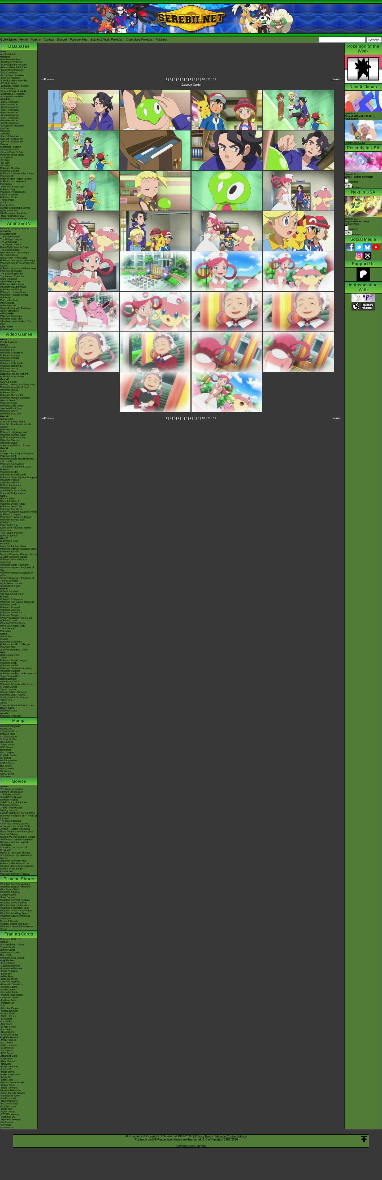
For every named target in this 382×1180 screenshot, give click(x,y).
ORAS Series (7, 773)
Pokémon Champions (11, 352)
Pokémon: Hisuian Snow (13, 292)
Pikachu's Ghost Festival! (13, 902)
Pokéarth (161, 39)
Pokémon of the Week (12, 155)
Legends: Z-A (7, 350)
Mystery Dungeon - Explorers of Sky (17, 568)
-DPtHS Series (8, 1026)
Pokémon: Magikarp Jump (14, 432)
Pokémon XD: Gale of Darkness (17, 602)
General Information (10, 726)
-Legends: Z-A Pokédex (12, 94)
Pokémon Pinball (9, 665)
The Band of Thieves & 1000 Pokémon (15, 468)
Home (24, 39)
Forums (36, 39)
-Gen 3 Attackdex (9, 107)
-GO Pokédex (7, 88)
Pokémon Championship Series (17, 173)
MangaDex (6, 728)
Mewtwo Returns (9, 799)
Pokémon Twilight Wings (13, 287)
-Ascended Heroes (10, 965)
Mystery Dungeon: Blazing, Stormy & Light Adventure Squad (18, 555)
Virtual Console (8, 689)
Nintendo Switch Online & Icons (17, 705)
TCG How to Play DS (11, 533)
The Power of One (10, 794)
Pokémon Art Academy (12, 464)
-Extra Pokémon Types (12, 944)
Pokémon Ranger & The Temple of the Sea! (18, 817)
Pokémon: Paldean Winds (14, 295)
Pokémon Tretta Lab (11, 506)
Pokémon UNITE (9, 368)
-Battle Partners (8, 1087)
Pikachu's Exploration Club (14, 908)
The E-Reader (7, 628)
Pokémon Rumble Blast (12, 519)
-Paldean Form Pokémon (13, 218)
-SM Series (6, 1018)
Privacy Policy (204, 1136)
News (3, 51)
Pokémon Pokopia (10, 355)
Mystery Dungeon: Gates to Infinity (18, 511)
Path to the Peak (9, 300)
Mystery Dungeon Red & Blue (16, 618)
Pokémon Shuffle (9, 472)
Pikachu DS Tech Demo (12, 623)
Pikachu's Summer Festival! (15, 900)
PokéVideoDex (8, 305)
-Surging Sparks (9, 987)
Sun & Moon (7, 419)
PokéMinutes (7, 302)
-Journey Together (9, 981)
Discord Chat (7, 205)
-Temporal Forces (9, 997)
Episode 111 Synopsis (359, 178)
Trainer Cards (7, 947)
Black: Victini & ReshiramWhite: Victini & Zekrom (17, 833)
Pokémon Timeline (10, 168)
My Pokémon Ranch (11, 583)
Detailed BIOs (7, 734)
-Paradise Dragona (10, 1095)
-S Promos (6, 1125)
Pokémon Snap (8, 663)
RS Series (5, 750)
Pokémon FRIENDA (10, 716)
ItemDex (4, 128)
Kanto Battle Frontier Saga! (14, 247)
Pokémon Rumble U (11, 509)
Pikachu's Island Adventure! (14, 905)
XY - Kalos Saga (9, 255)
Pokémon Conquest (10, 514)
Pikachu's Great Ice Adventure (16, 910)
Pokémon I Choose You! (13, 860)
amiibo (3, 702)
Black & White (7, 498)
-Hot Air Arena (7, 1085)
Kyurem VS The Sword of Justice (17, 837)
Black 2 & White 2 (9, 501)
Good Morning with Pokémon (15, 308)
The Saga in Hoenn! (10, 244)
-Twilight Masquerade (11, 995)
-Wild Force (6, 1109)
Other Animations (9, 310)
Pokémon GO (7, 360)
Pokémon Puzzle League (13, 660)
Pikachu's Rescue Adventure (15, 886)
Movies (19, 781)
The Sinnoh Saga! (9, 249)
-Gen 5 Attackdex (9, 112)
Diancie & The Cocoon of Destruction (13, 848)
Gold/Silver (6, 636)
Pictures (353, 187)
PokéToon (5, 297)
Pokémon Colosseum (11, 599)
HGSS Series (7, 763)
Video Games (18, 334)
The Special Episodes (11, 273)
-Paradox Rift (7, 1003)
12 (214, 79)
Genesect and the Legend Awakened (14, 843)
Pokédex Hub (79, 39)
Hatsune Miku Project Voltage (16, 178)
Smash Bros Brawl (10, 586)
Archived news (8, 54)
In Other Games (8, 686)
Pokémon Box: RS (10, 610)
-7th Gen (5, 165)
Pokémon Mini (7, 647)
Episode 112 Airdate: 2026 (357, 221)
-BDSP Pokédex (9, 83)
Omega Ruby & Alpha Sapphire (16, 453)
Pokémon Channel (10, 607)
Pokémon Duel (8, 488)
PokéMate (5, 631)
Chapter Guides (8, 736)
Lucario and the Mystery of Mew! (17, 813)
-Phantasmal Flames (11, 968)
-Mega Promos (8, 1040)
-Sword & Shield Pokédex (13, 80)
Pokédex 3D (6, 522)
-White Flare (6, 976)
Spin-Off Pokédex (9, 136)
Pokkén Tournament (10, 485)
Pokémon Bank (8, 456)
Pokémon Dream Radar (12, 503)
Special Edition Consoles (13, 692)
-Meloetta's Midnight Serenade (16, 839)
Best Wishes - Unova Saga (14, 252)
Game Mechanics (9, 149)
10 (203, 79)
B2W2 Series (7, 768)
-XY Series (6, 1021)
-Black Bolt (6, 973)
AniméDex (5, 231)
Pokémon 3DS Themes (12, 694)
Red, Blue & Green (10, 655)
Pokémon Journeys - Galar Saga (17, 260)
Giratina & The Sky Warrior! (14, 823)
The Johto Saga (8, 242)
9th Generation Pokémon (13, 213)
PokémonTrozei (8, 620)
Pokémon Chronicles (11, 271)
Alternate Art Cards (10, 952)
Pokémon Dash (8, 604)
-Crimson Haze (8, 1106)
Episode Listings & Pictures (14, 228)
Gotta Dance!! (7, 897)
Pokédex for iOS (9, 535)
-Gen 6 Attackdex (9, 115)
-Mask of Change (9, 1103)
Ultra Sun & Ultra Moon (12, 421)
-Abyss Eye (6, 1058)
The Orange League (11, 239)
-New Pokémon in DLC (12, 216)
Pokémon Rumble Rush (12, 435)
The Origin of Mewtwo (12, 789)
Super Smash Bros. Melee (14, 649)
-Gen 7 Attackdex (9, 117)
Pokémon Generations (12, 284)
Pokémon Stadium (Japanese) (16, 668)
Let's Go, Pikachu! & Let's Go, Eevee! (16, 425)
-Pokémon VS (7, 1117)
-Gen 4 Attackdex (9, 109)
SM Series (5, 776)
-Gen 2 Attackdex (9, 104)
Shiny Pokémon (8, 279)
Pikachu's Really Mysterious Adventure (15, 917)
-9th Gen (5, 160)
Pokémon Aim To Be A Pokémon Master (17, 264)
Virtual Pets (6, 700)
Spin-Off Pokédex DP (11, 139)
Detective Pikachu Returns (14, 374)
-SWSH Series (8, 1016)
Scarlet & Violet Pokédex (106, 39)
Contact (49, 39)
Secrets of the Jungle (11, 868)
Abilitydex (5, 133)
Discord (62, 39)
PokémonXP (7, 176)
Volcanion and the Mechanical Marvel (16, 856)
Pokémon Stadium (10, 671)
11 (209, 79)
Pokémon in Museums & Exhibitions (13, 182)
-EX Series (6, 1029)
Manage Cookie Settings (231, 1136)
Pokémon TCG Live (10, 413)
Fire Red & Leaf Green (12, 594)
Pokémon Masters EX (11, 366)
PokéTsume (6, 329)
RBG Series (6, 742)
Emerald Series (8, 755)
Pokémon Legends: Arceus (14, 387)
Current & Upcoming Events (15, 208)
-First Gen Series (9, 1034)
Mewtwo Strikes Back (11, 791)
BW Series (6, 765)
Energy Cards (7, 950)
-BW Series (6, 1024)
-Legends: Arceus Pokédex (14, 86)
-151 (2, 1005)
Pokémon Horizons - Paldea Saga (18, 268)
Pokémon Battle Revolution (14, 564)
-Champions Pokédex (11, 96)
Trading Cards (19, 934)
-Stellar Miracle (8, 1098)
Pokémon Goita (8, 710)
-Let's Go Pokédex (10, 78)
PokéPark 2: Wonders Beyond (16, 517)
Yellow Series (7, 744)
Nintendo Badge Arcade (12, 493)
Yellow (3, 657)
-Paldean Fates (8, 1000)
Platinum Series (8, 760)
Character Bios (8, 234)
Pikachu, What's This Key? (14, 924)
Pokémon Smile (8, 403)
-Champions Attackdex (12, 125)
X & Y (3, 450)
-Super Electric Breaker (12, 1093)
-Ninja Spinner (7, 1061)
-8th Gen (5, 162)
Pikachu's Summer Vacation (15, 884)
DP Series (5, 758)
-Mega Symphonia (10, 1074)
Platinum (5, 543)
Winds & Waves (8, 342)
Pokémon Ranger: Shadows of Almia (16, 574)
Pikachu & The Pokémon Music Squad (16, 927)
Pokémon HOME (9, 389)
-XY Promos (6, 1050)
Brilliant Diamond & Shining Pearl (18, 384)
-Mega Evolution (9, 971)
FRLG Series (7, 752)
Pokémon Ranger (9, 615)
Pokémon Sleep (8, 371)
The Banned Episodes (12, 276)
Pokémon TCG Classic (12, 957)
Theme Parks (7, 200)
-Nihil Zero (5, 1064)
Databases (18, 46)
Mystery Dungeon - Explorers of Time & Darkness (17, 579)
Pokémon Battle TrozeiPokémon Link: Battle (17, 460)
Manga (19, 721)
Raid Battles (6, 955)
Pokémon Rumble (9, 551)
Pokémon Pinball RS (11, 612)
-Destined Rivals (9, 979)
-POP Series (7, 1053)
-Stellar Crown (7, 989)
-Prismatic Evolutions (11, 984)
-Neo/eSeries (7, 1032)
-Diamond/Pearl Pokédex (13, 67)
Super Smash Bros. (10, 676)
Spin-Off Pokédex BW (11, 141)
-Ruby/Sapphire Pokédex (13, 64)
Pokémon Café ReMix (12, 363)
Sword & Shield (8, 382)
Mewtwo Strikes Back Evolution (16, 866)
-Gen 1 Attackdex (9, 101)
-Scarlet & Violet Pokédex (13, 91)
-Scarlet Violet (7, 1013)
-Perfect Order (7, 963)
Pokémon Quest (9, 443)
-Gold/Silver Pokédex (11, 62)
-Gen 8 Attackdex (9, 120)
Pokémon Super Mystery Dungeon (18, 477)
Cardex (4, 144)
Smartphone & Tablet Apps (14, 697)
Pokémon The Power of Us (14, 863)
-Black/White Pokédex (12, 70)
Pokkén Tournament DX (12, 437)
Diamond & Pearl (9, 541)
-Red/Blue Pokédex (10, 59)
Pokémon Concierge (11, 316)
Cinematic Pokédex (10, 147)
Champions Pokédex (139, 39)
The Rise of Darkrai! (10, 821)
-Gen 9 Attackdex (9, 123)
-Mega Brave (7, 1071)
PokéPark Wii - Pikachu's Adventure (13, 560)
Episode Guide (191, 84)
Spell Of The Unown (10, 797)
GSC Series (6, 747)
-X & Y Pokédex (8, 72)
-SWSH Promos (8, 1045)
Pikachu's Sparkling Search (14, 913)
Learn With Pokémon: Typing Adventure (15, 529)
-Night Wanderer (9, 1101)
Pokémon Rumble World (13, 474)
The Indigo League (10, 236)
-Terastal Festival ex (10, 1090)
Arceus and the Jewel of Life (15, 826)
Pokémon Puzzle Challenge (15, 644)
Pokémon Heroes (9, 805)
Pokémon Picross (9, 480)
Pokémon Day (7, 189)
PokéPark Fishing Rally (12, 625)
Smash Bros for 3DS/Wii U (14, 490)
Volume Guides (8, 739)
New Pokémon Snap (11, 408)
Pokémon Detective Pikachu (15, 874)
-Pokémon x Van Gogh (12, 186)
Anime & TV (19, 223)
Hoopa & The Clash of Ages (15, 852)
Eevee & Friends (9, 921)
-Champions (6, 157)
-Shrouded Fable (9, 992)
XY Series (5, 771)
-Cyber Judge (7, 1111)
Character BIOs (8, 731)
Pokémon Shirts (8, 197)
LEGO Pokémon (9, 194)
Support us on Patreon (191, 1145)
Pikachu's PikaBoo (10, 892)
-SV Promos (6, 1042)
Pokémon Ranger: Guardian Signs (18, 549)
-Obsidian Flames (9, 1008)
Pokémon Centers (9, 170)
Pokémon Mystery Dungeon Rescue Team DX (15, 399)
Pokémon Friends (9, 358)
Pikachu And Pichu (10, 889)
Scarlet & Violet (8, 347)
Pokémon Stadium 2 (11, 641)
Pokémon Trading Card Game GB (18, 673)
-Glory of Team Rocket (12, 1082)
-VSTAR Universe (9, 1114)
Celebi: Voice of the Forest (14, 802)
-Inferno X (5, 1069)
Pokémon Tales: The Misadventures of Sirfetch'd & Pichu (15, 321)
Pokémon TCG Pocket (12, 376)
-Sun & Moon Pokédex (12, 75)
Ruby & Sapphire (9, 591)
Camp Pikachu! (8, 894)
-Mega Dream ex (9, 1066)
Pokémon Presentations (13, 192)
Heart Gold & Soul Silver (13, 546)
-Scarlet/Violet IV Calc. (12, 152)
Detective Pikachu (9, 440)
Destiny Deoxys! (9, 810)
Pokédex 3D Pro (9, 525)
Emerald (4, 596)
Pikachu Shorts (18, 879)
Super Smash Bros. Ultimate (15, 445)
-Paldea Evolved (9, 1010)
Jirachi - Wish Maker (11, 807)
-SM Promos (7, 1048)
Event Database (8, 210)
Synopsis (351, 229)
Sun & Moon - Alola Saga (13, 257)
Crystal (4, 639)
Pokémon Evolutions (11, 289)
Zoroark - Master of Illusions (15, 829)
